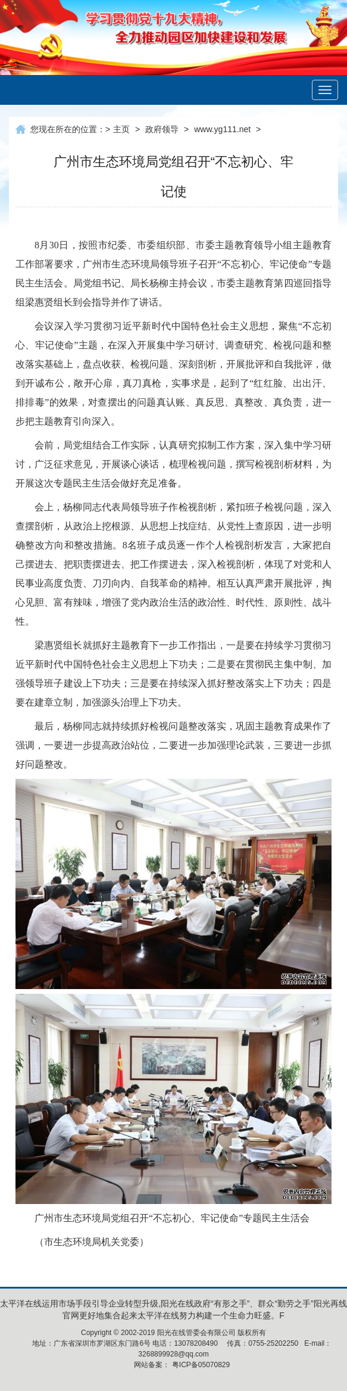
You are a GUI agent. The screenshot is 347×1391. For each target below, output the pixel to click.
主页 (121, 129)
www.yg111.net (222, 129)
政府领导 (162, 129)
